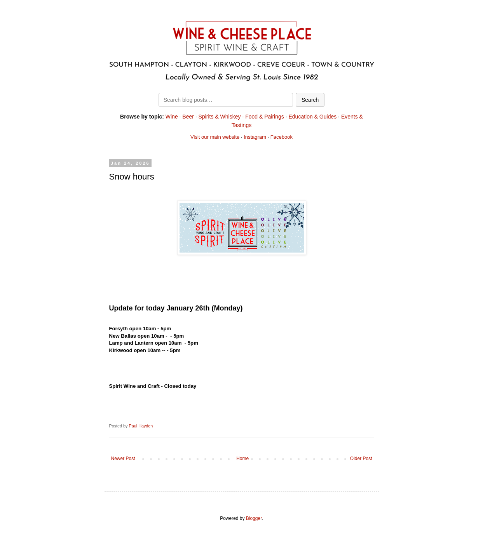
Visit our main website (214, 137)
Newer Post (123, 458)
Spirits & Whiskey (220, 116)
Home (242, 458)
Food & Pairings (264, 116)
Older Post (361, 458)
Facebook (281, 137)
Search (310, 100)
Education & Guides (312, 116)
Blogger (254, 518)
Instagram (255, 137)
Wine (172, 116)
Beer (188, 116)
